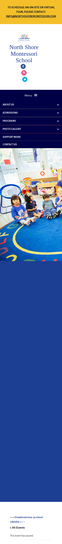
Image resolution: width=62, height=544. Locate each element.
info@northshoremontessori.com (31, 16)
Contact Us (10, 144)
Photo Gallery (12, 129)
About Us (8, 104)
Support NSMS (12, 137)
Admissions (10, 112)
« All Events (17, 527)
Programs (9, 121)
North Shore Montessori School (24, 54)
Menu (28, 95)
